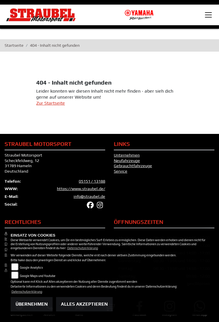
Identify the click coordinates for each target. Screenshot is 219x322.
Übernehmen (32, 304)
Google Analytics (31, 267)
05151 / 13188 (92, 181)
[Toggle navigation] (208, 15)
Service (120, 171)
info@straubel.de (89, 196)
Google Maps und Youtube (37, 276)
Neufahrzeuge (127, 160)
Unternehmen (127, 155)
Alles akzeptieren (84, 304)
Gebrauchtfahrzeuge (133, 165)
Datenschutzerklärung (82, 248)
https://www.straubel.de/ (81, 188)
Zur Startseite (50, 103)
